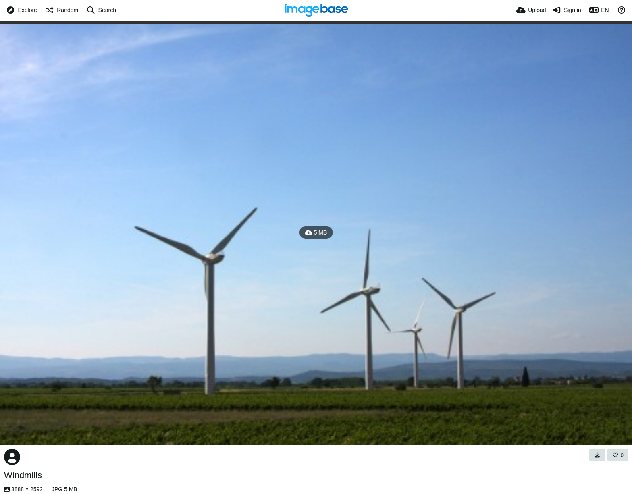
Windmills (23, 475)
